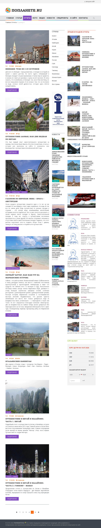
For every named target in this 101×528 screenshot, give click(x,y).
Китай (8, 130)
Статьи (19, 18)
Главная (10, 18)
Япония (54, 81)
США (53, 63)
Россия (54, 60)
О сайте (73, 18)
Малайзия (55, 56)
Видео (42, 18)
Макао (15, 476)
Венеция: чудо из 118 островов (22, 69)
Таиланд (54, 70)
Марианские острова (13, 268)
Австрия (24, 192)
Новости (51, 18)
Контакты (83, 18)
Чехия (8, 192)
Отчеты (27, 18)
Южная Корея (56, 77)
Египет (54, 36)
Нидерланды (16, 192)
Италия (9, 62)
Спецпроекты (62, 18)
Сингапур (55, 67)
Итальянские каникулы (18, 361)
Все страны (55, 84)
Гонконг (9, 476)
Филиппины (55, 74)
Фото (35, 18)
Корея (54, 50)
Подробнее (12, 90)
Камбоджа (55, 43)
